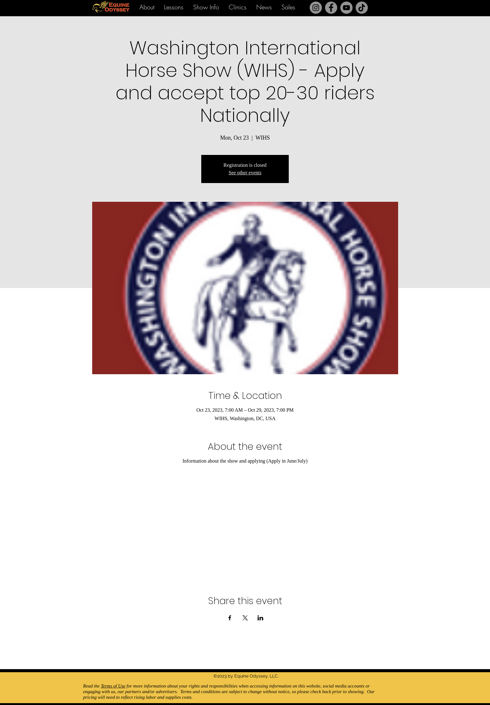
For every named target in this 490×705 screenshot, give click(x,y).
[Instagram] (316, 8)
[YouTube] (346, 8)
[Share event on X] (245, 617)
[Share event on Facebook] (230, 617)
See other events (245, 172)
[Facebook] (331, 8)
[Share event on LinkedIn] (260, 617)
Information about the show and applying (224, 461)
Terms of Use (113, 685)
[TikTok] (362, 8)
